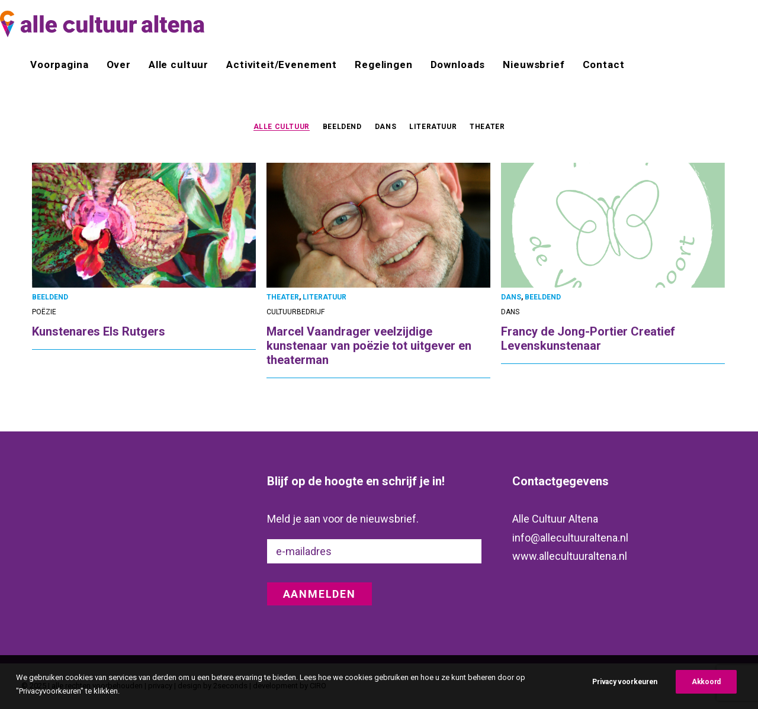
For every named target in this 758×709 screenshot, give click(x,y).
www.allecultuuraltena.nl (569, 556)
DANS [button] (385, 126)
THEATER (282, 297)
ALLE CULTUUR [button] (281, 127)
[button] (144, 225)
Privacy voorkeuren (624, 692)
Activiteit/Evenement (281, 64)
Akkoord (706, 692)
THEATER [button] (487, 126)
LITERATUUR (324, 297)
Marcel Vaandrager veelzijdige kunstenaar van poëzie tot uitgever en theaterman (368, 345)
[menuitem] (63, 64)
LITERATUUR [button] (433, 126)
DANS (511, 297)
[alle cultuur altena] (102, 24)
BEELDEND (50, 297)
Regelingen (384, 64)
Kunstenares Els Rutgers (98, 331)
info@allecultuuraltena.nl (570, 537)
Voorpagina (59, 64)
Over (119, 64)
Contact (604, 64)
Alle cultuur (178, 64)
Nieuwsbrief (533, 64)
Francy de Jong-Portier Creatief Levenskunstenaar (588, 338)
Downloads (458, 64)
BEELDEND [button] (342, 126)
